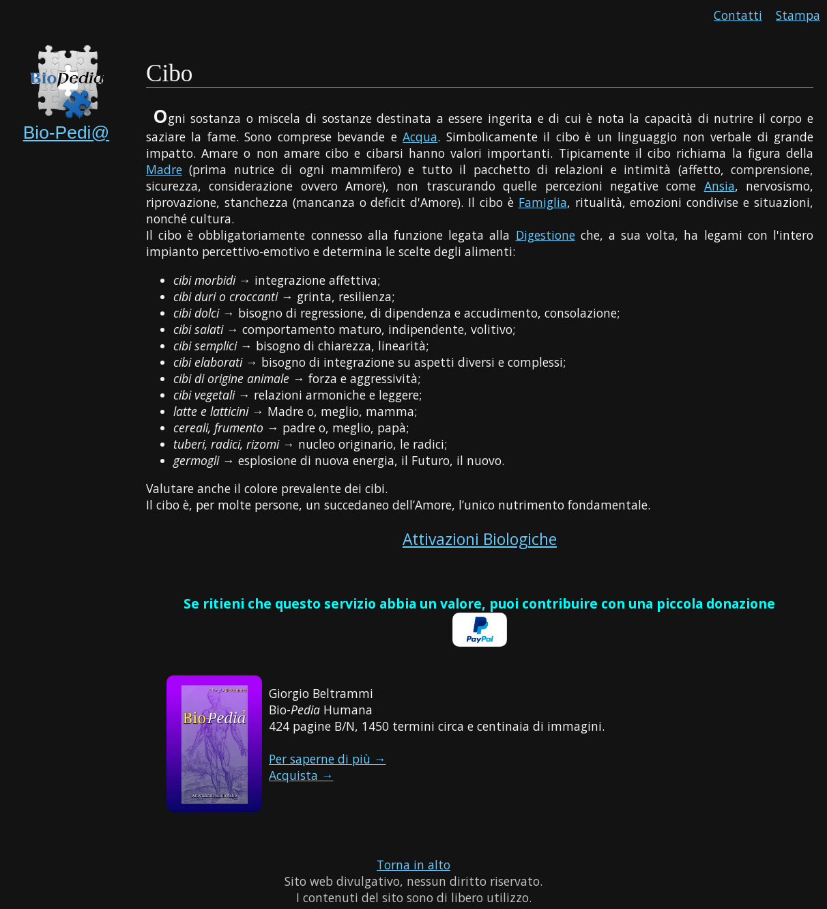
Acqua (420, 136)
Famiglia (543, 202)
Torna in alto (413, 864)
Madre (164, 169)
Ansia (719, 186)
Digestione (545, 235)
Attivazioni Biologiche (480, 539)
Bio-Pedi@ (66, 132)
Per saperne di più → (327, 759)
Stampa (798, 15)
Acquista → (301, 775)
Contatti (738, 15)
